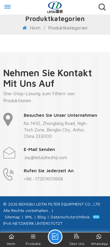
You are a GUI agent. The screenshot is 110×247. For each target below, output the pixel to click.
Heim (32, 27)
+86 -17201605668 (43, 178)
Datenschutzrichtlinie (70, 216)
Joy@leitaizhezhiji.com (45, 157)
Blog (42, 216)
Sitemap (12, 216)
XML (29, 216)
